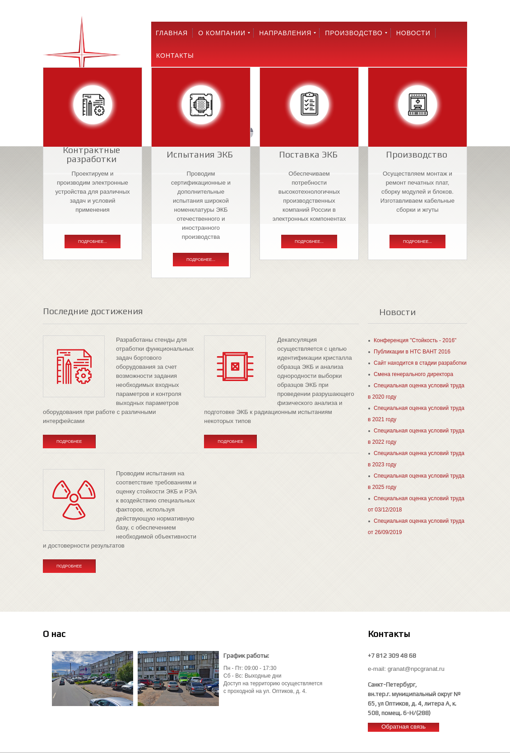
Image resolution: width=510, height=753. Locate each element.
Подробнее (69, 441)
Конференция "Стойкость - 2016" (415, 340)
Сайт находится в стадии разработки (420, 363)
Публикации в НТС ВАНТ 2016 (412, 352)
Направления (285, 33)
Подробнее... (92, 241)
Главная (172, 33)
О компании (222, 33)
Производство (353, 33)
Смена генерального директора (413, 374)
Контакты (175, 55)
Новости (413, 33)
